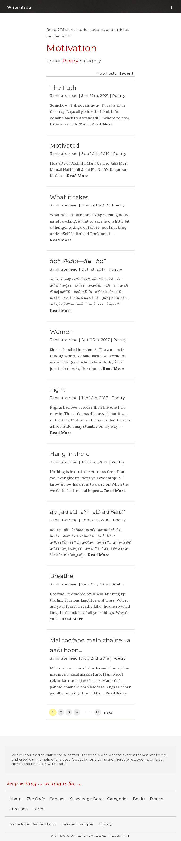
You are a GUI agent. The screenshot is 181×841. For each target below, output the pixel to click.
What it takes (69, 197)
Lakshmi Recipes (78, 824)
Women (61, 331)
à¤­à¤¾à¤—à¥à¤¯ (78, 261)
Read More (102, 124)
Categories (117, 798)
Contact (57, 798)
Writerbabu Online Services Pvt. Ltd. (100, 836)
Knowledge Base (86, 798)
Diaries (156, 798)
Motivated (65, 145)
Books (139, 798)
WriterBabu (19, 7)
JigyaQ (105, 824)
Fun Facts (19, 809)
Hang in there (70, 453)
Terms (39, 809)
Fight (58, 389)
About (15, 798)
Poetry (70, 61)
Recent (126, 73)
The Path (63, 87)
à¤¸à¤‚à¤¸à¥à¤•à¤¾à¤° (87, 511)
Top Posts (107, 73)
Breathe (61, 576)
